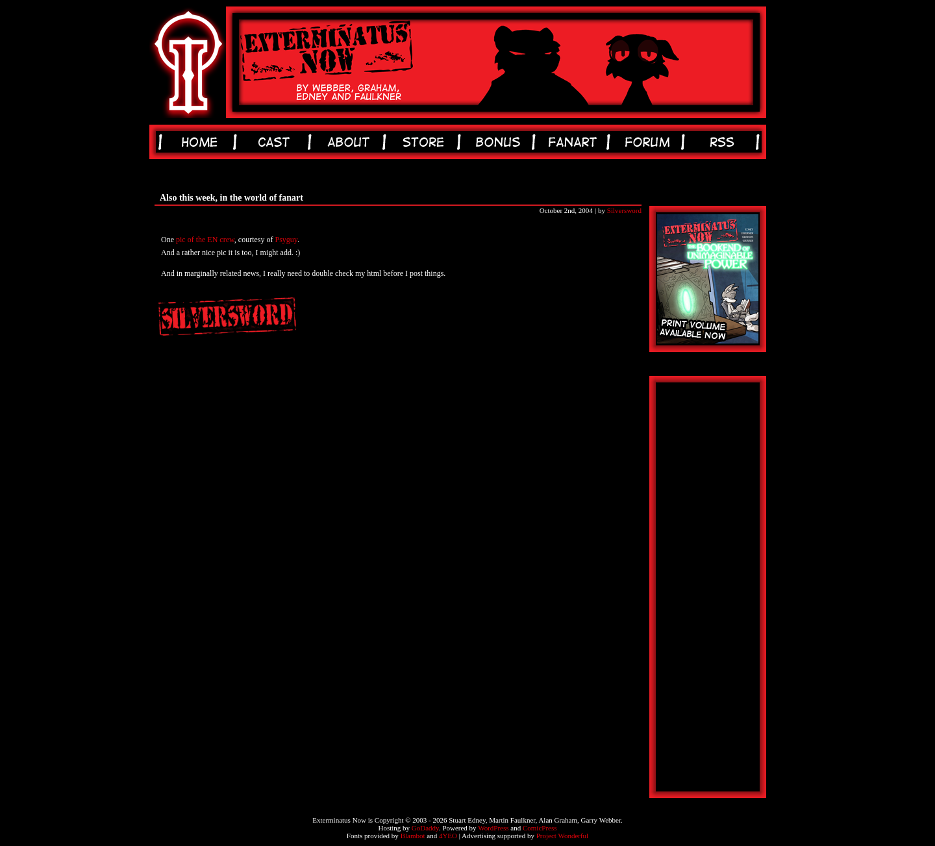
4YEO (448, 836)
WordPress (493, 828)
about (351, 142)
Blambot (413, 836)
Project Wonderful (562, 836)
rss (724, 142)
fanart (575, 142)
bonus (500, 142)
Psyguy (286, 239)
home (201, 142)
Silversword (624, 210)
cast (276, 142)
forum (649, 142)
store (425, 142)
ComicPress (540, 828)
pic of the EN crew (205, 239)
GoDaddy (425, 828)
